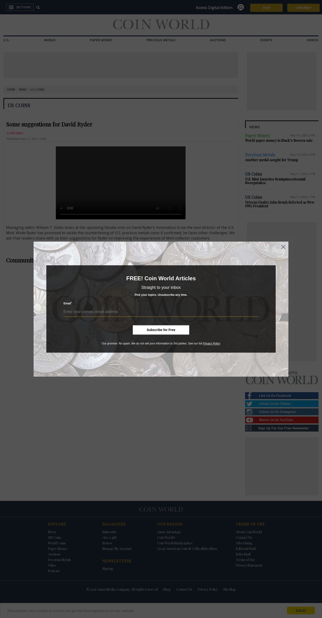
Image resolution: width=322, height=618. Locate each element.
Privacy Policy (211, 343)
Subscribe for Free (161, 330)
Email (67, 303)
